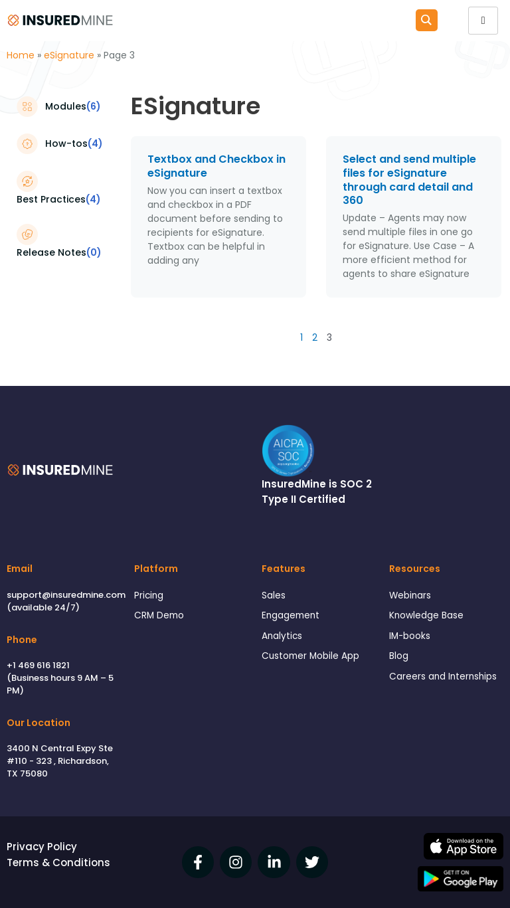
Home (21, 55)
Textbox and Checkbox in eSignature (216, 166)
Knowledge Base (426, 615)
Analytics (282, 636)
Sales (274, 595)
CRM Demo (159, 615)
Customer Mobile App (310, 656)
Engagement (290, 615)
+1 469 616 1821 (38, 665)
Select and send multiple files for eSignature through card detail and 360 (409, 179)
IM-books (409, 636)
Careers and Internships (443, 676)
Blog (398, 656)
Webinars (410, 595)
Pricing (148, 595)
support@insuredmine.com (66, 595)
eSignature (69, 55)
